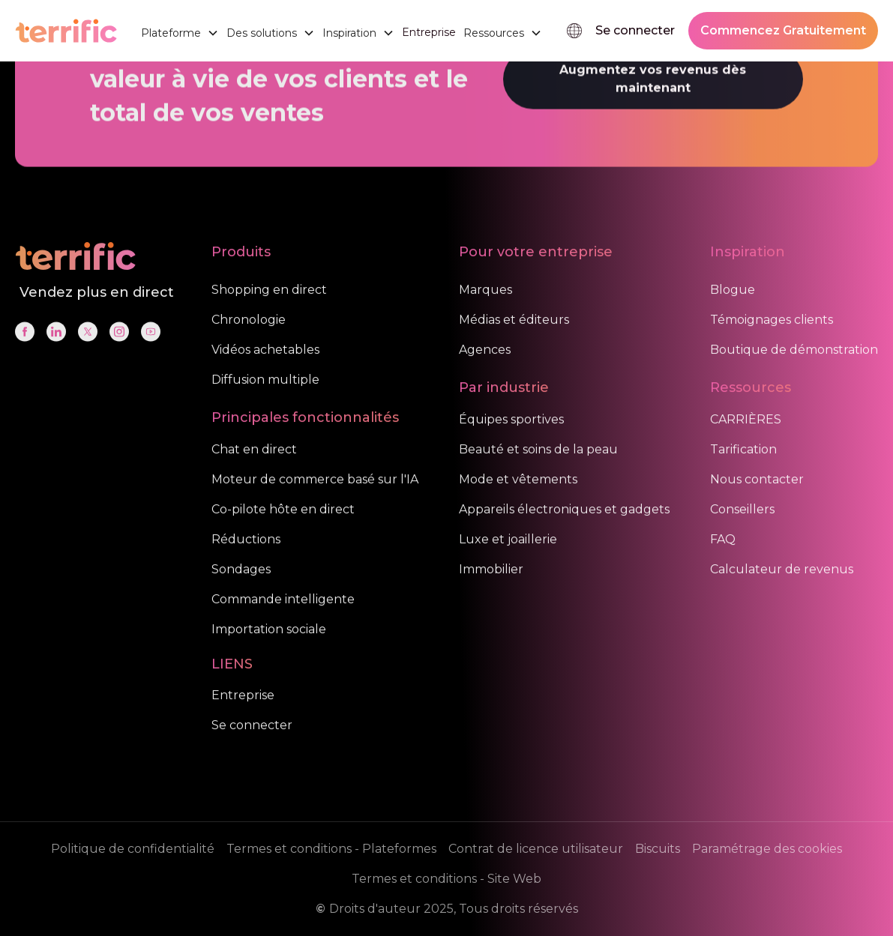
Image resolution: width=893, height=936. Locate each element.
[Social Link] (24, 341)
